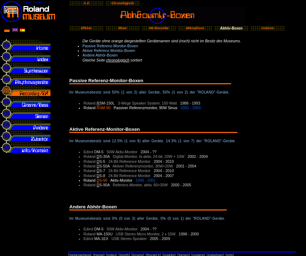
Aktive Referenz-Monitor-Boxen (108, 50)
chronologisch (117, 60)
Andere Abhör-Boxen (100, 55)
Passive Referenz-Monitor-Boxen (110, 46)
